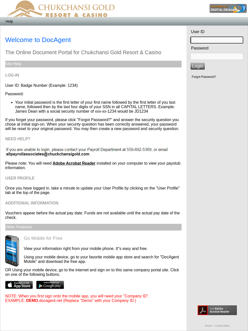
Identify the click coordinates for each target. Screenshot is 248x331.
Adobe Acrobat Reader (74, 163)
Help (9, 21)
